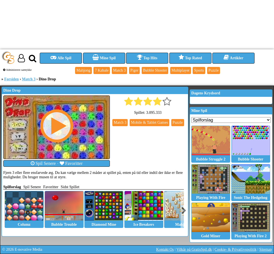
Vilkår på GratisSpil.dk (194, 249)
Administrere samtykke (17, 69)
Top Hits (147, 58)
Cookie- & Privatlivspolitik (235, 249)
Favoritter (71, 163)
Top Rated (190, 58)
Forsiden (11, 79)
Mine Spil (104, 58)
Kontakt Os (165, 249)
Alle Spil (61, 58)
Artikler (233, 58)
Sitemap (265, 249)
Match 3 (28, 79)
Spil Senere (43, 163)
